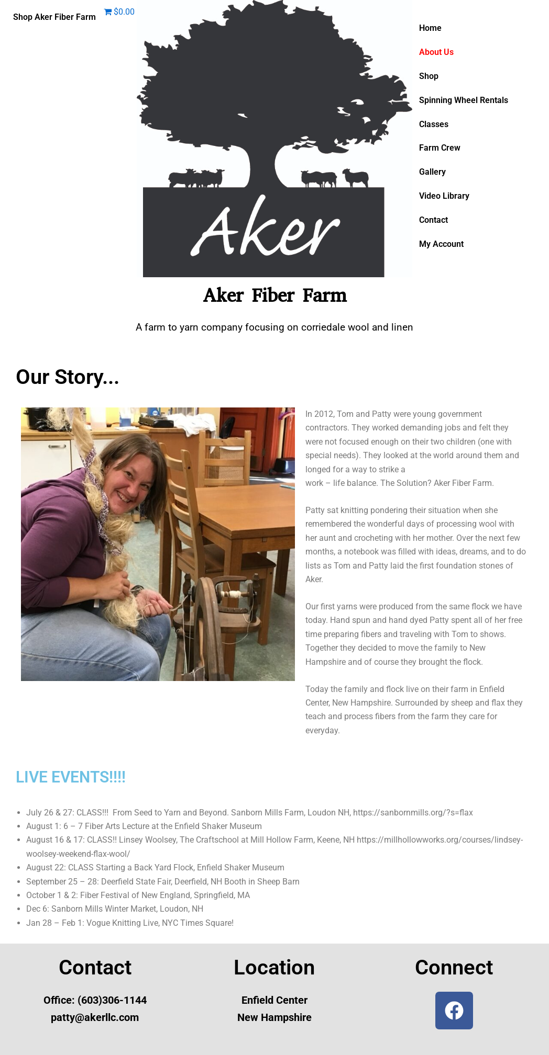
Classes (433, 124)
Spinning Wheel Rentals (463, 100)
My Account (441, 244)
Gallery (432, 172)
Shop (428, 76)
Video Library (444, 196)
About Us (436, 52)
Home (430, 28)
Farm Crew (439, 148)
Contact (433, 220)
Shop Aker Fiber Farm (54, 17)
